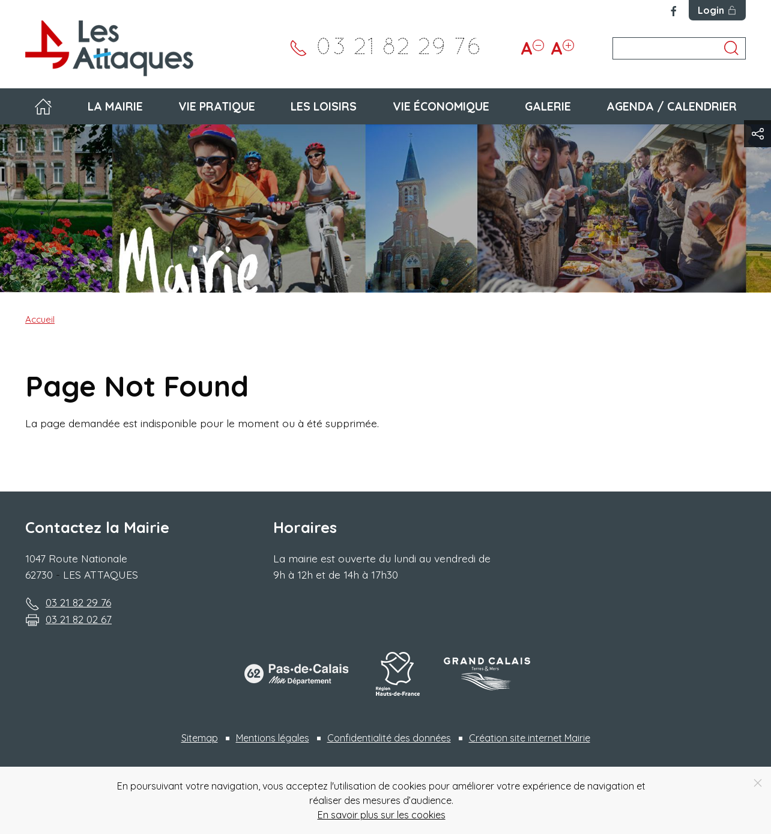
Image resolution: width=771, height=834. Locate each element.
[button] (757, 133)
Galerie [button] (548, 106)
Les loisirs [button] (324, 106)
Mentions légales (272, 738)
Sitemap (199, 738)
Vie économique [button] (441, 106)
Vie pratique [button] (216, 106)
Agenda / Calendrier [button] (671, 106)
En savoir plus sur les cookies (382, 815)
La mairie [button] (115, 106)
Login (717, 10)
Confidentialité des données (389, 738)
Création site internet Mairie (529, 738)
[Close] (758, 783)
